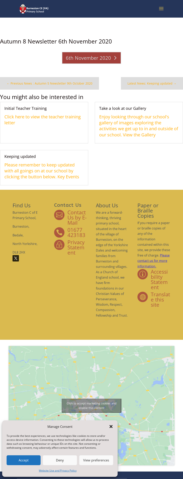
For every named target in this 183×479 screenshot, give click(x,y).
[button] (111, 426)
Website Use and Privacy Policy (58, 470)
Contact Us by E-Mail (82, 233)
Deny (60, 460)
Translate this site (136, 287)
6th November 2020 (89, 56)
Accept (24, 460)
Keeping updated (28, 154)
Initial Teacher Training (33, 111)
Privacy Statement (81, 253)
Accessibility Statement (136, 274)
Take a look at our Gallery (119, 111)
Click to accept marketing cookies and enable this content (91, 406)
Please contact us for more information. (132, 262)
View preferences (96, 460)
